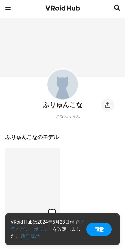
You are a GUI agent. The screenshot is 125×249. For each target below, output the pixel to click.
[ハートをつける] (52, 212)
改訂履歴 (30, 236)
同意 (99, 229)
